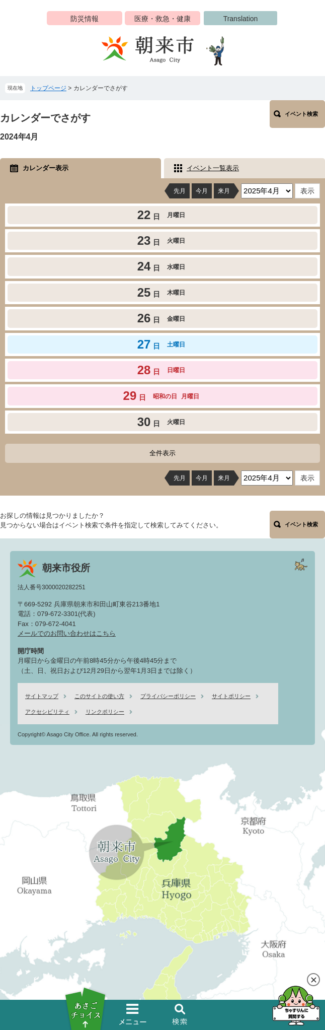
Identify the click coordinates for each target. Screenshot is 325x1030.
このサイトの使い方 (99, 696)
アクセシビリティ (47, 712)
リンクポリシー (105, 712)
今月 (202, 190)
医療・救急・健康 (162, 19)
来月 (224, 190)
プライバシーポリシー (168, 696)
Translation (240, 19)
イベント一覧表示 (213, 168)
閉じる (313, 979)
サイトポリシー (231, 696)
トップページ (48, 88)
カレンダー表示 (45, 168)
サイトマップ (41, 696)
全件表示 (162, 453)
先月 (180, 190)
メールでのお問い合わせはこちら (67, 633)
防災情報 (84, 19)
